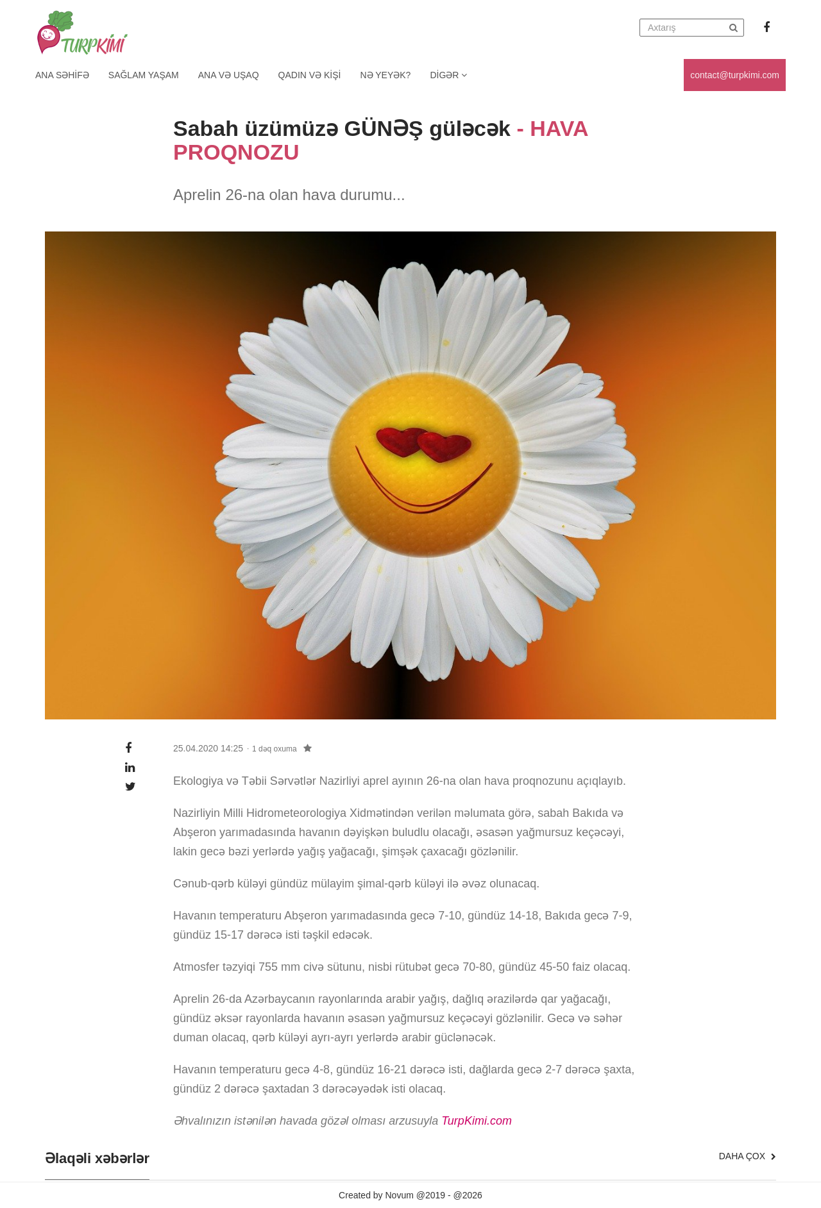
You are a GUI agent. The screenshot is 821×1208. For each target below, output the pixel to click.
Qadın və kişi (309, 75)
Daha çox (747, 1156)
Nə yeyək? (385, 75)
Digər (448, 75)
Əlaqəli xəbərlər (97, 1158)
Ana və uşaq (228, 75)
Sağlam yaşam (143, 75)
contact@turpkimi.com (734, 75)
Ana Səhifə (62, 75)
